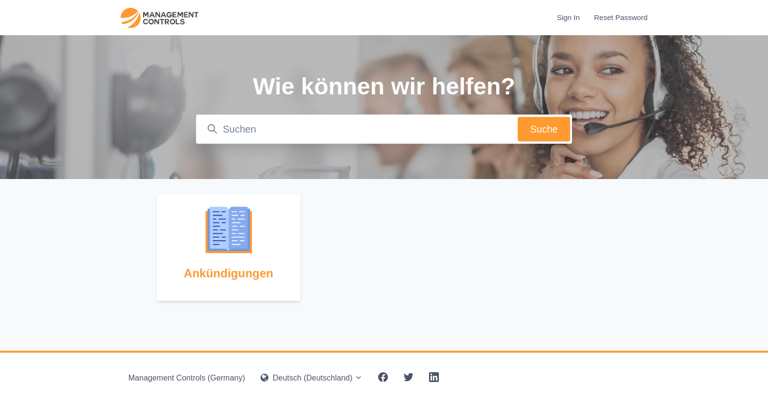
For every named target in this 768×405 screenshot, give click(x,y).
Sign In (568, 17)
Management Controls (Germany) (186, 378)
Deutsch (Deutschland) (311, 378)
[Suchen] (384, 129)
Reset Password (621, 17)
